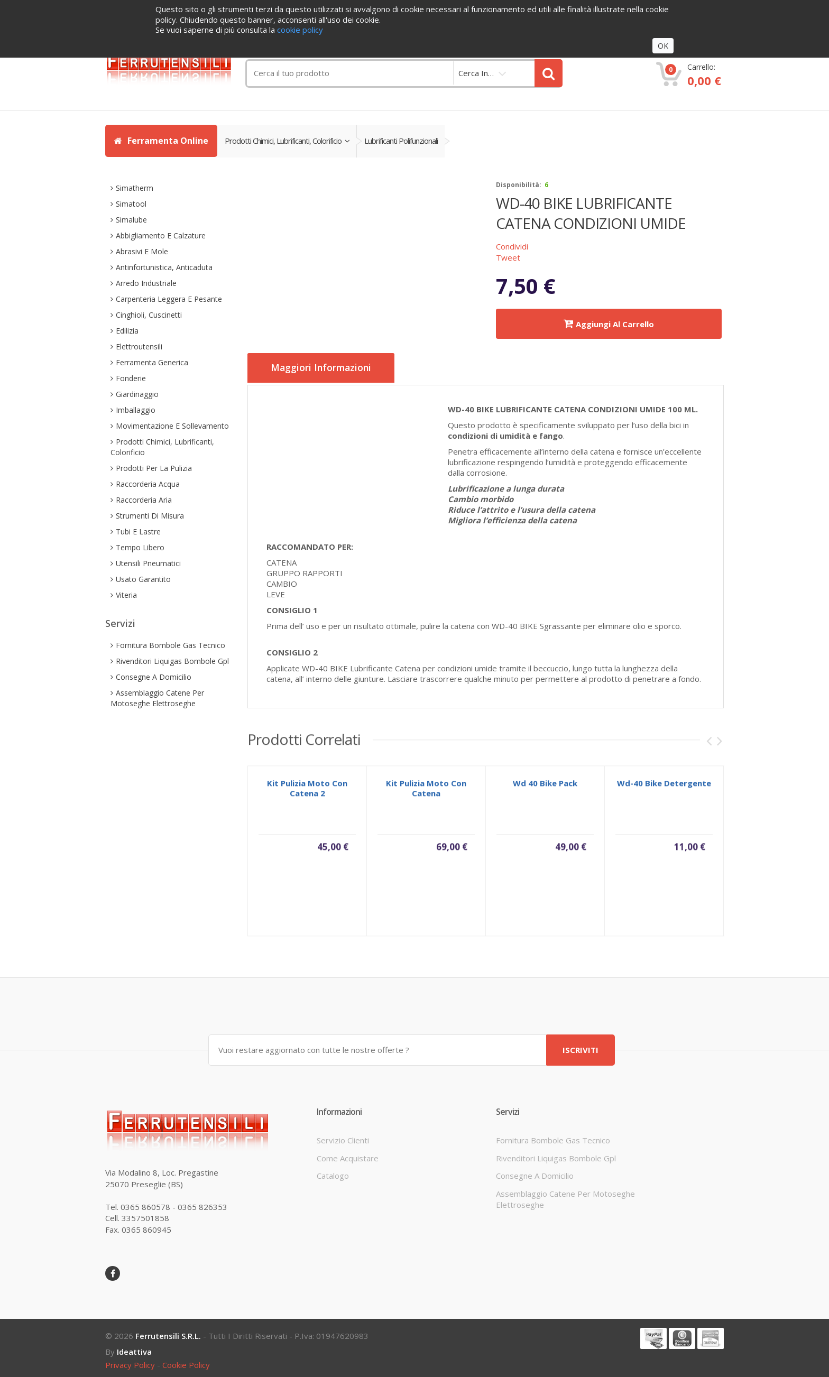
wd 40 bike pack (545, 786)
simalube (131, 220)
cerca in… (476, 73)
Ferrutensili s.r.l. (168, 1333)
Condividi (512, 246)
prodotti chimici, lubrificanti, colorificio (289, 140)
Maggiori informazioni (327, 368)
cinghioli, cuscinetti (149, 315)
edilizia (127, 331)
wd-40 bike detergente (664, 786)
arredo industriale (146, 283)
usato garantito (143, 579)
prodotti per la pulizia (154, 468)
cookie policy (186, 1362)
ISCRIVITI (580, 1047)
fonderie (131, 378)
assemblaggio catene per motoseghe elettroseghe (157, 698)
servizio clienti (343, 1137)
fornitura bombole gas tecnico (170, 645)
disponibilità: (518, 184)
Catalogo (333, 1173)
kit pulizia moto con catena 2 (307, 791)
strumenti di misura (150, 516)
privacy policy (130, 1362)
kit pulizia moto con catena (426, 791)
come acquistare (348, 1155)
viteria (126, 595)
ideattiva (134, 1349)
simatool (131, 204)
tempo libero (140, 547)
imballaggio (135, 410)
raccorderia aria (144, 500)
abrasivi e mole (142, 251)
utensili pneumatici (148, 563)
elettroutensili (139, 346)
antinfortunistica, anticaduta (164, 267)
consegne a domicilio (153, 677)
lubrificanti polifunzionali (408, 140)
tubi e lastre (138, 531)
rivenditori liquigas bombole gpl (172, 661)
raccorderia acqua (148, 484)
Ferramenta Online (161, 140)
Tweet (508, 257)
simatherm (134, 188)
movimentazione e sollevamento (172, 426)
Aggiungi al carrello (609, 323)
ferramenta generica (152, 362)
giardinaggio (137, 394)
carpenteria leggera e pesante (169, 299)
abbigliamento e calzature (161, 235)
